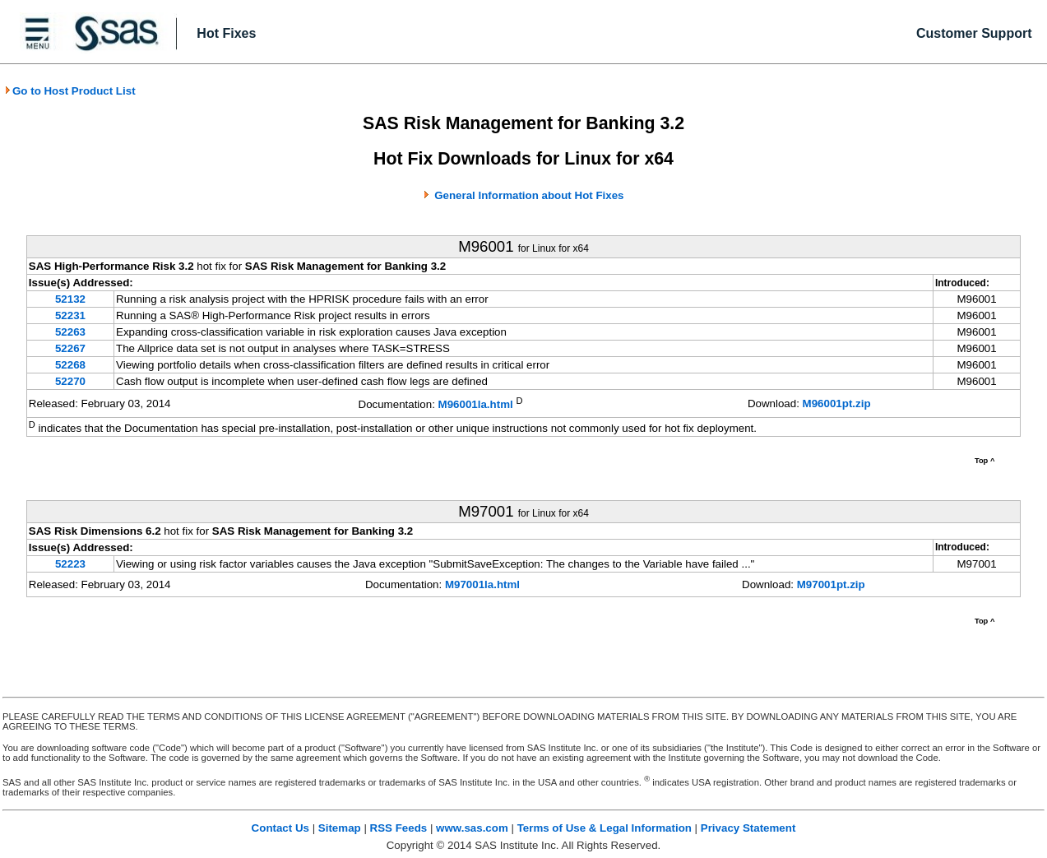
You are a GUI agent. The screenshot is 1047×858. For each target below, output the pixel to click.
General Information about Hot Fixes (528, 195)
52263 (70, 332)
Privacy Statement (748, 828)
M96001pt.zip (837, 403)
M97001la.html (482, 584)
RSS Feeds (399, 828)
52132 (70, 299)
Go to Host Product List (70, 91)
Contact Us (280, 828)
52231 (70, 315)
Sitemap (339, 828)
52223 (70, 564)
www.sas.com (472, 828)
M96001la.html (475, 405)
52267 (70, 348)
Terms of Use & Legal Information (604, 828)
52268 (70, 365)
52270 (70, 381)
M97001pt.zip (831, 584)
